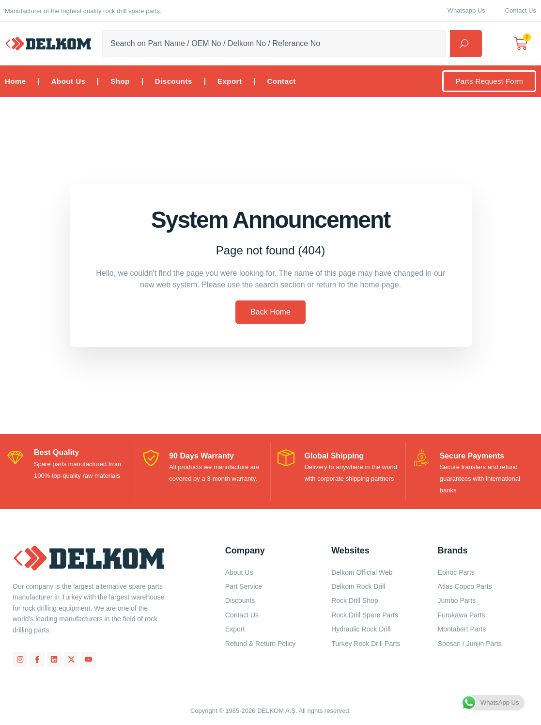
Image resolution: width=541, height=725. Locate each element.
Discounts (173, 81)
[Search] (466, 43)
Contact (281, 81)
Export (229, 81)
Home (15, 81)
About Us (68, 81)
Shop (120, 81)
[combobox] (274, 43)
